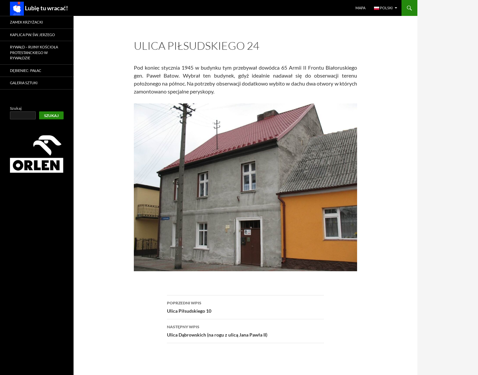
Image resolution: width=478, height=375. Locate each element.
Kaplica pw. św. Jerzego (32, 34)
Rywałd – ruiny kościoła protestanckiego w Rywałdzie (34, 52)
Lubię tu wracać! (39, 9)
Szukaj (16, 108)
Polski (383, 8)
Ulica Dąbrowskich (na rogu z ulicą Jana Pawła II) (245, 330)
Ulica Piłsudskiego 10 (245, 306)
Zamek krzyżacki (26, 22)
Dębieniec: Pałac (25, 70)
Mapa (360, 8)
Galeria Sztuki (23, 83)
